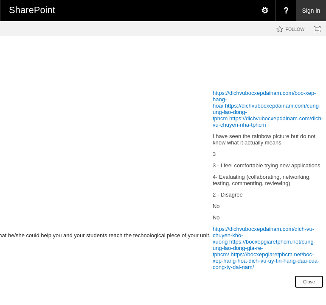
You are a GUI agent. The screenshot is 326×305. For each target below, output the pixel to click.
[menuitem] (264, 10)
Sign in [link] (311, 10)
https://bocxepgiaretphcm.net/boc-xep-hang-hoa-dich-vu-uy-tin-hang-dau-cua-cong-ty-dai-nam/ (266, 260)
